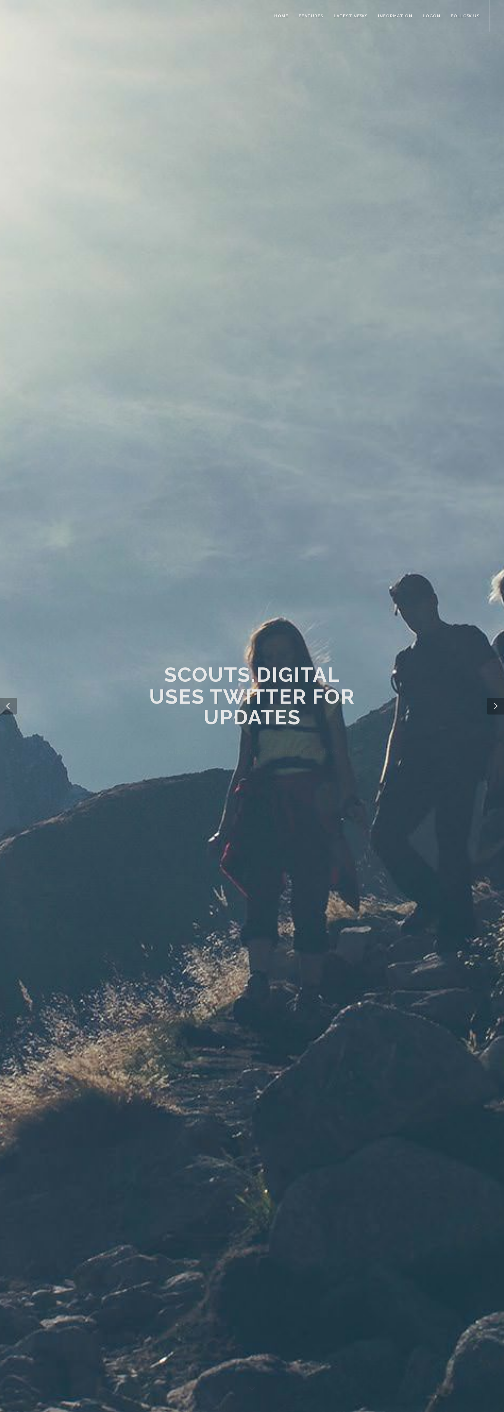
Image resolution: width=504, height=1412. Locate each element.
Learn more (223, 1009)
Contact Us (168, 1292)
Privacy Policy (170, 1301)
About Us (166, 1282)
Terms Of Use (171, 1310)
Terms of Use (82, 1375)
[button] (8, 115)
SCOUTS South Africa (179, 1320)
